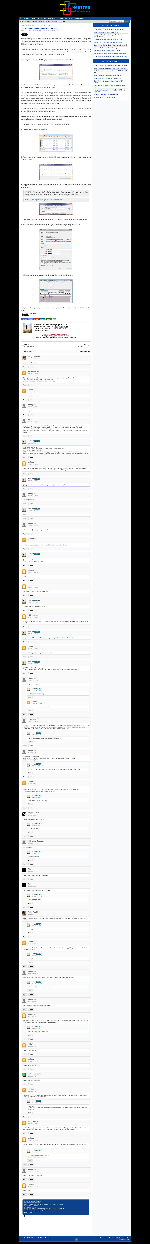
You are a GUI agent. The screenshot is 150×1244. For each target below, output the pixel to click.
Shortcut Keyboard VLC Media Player (106, 48)
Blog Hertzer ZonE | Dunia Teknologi (41, 1237)
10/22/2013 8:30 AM (33, 843)
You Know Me (33, 1122)
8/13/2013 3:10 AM (33, 663)
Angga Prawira (34, 813)
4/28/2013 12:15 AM (33, 572)
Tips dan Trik (55, 21)
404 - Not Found (34, 1074)
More (70, 18)
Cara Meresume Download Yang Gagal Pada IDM (39, 28)
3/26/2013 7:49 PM (33, 525)
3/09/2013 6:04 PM (33, 480)
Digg (54, 319)
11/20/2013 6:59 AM (37, 955)
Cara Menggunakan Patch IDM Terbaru (106, 32)
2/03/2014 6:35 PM (33, 1091)
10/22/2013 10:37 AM (37, 853)
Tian (29, 585)
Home (21, 21)
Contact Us (34, 18)
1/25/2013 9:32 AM (33, 373)
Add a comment (84, 352)
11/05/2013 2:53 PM (33, 886)
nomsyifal (32, 539)
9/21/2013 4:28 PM (33, 721)
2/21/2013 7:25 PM (33, 392)
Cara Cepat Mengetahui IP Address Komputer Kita (110, 56)
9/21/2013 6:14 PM (36, 734)
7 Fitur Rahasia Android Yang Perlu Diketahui (108, 42)
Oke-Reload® (33, 719)
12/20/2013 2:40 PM (33, 1046)
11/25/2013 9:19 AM (37, 983)
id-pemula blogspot (35, 841)
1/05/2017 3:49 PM (33, 1186)
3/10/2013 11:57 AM (33, 510)
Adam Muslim (33, 372)
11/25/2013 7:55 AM (33, 973)
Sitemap (43, 18)
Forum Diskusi (79, 18)
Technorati (49, 319)
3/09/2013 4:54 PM (33, 464)
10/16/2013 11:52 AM (37, 797)
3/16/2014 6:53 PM (33, 1140)
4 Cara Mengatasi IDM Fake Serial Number (108, 75)
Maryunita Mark (34, 357)
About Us (26, 18)
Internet (41, 21)
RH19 (30, 1044)
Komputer (35, 21)
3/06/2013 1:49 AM (33, 422)
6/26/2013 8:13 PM (33, 602)
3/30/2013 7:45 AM (33, 541)
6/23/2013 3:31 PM (33, 587)
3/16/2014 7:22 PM (36, 1152)
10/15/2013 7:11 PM (33, 784)
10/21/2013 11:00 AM (37, 825)
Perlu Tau (63, 21)
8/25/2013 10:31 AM (37, 690)
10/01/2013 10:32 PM (37, 766)
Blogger (127, 1239)
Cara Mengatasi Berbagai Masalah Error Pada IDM (110, 65)
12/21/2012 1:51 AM (33, 359)
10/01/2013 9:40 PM (33, 752)
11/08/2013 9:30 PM (37, 896)
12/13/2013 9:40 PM (33, 1016)
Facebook (24, 319)
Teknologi (27, 21)
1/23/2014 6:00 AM (33, 1061)
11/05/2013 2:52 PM (33, 871)
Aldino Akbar (33, 615)
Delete (31, 366)
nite (29, 869)
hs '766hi (31, 1089)
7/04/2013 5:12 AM (33, 617)
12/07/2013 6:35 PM (33, 1001)
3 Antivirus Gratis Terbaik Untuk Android (107, 51)
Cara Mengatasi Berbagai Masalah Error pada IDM (46, 200)
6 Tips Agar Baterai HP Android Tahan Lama (108, 39)
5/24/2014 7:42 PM (33, 1171)
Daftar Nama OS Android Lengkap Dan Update (109, 29)
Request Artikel (52, 18)
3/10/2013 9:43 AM (33, 495)
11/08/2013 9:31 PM (37, 926)
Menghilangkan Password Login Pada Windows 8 (110, 53)
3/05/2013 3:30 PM (33, 407)
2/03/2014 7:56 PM (36, 1102)
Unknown (31, 390)
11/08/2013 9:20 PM (33, 914)
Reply (24, 366)
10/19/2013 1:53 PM (33, 815)
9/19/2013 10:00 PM (37, 703)
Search (127, 21)
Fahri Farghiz (33, 912)
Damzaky (111, 1237)
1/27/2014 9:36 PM (33, 1076)
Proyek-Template (125, 1237)
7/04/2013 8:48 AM (33, 634)
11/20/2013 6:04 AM (33, 944)
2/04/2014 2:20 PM (33, 1124)
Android (47, 21)
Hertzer (31, 441)
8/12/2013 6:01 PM (33, 649)
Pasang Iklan (63, 18)
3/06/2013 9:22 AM (33, 443)
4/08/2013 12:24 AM (33, 556)
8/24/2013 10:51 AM (33, 680)
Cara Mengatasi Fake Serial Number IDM (107, 78)
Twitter (30, 319)
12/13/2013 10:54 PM (37, 1028)
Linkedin (42, 319)
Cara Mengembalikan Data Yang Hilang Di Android (110, 45)
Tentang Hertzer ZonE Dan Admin (105, 97)
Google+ (36, 319)
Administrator (33, 1014)
